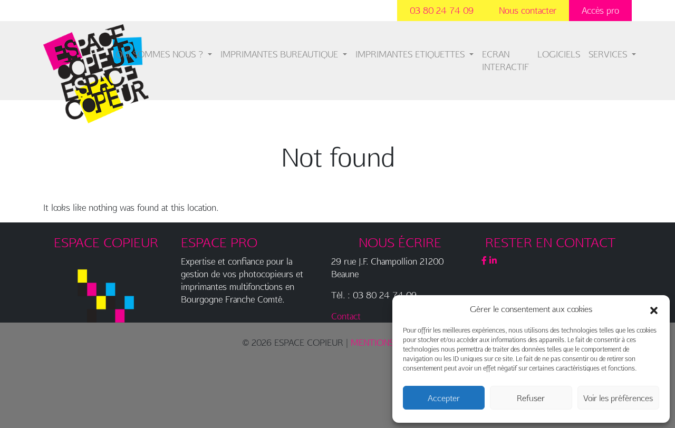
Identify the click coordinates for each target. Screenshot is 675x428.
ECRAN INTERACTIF (505, 60)
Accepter (444, 398)
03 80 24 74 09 (442, 10)
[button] (654, 309)
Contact (346, 316)
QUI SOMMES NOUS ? (160, 54)
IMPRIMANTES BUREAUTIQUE (280, 54)
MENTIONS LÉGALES (391, 342)
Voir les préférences (618, 398)
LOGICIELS (558, 54)
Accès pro (600, 10)
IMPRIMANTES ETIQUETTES (411, 54)
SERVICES (609, 54)
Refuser (531, 398)
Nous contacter (527, 10)
